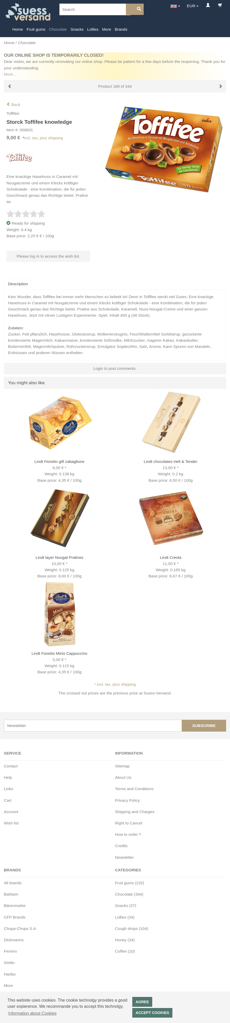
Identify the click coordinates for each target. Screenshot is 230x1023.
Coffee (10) (125, 951)
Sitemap (122, 766)
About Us (123, 777)
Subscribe (204, 725)
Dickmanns (14, 940)
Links (8, 789)
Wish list (11, 823)
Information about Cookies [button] (32, 1013)
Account (11, 811)
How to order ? (128, 834)
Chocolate (58, 29)
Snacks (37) (125, 905)
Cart (7, 800)
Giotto (9, 962)
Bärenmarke (15, 905)
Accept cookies (152, 1013)
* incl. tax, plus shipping (115, 684)
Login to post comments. (115, 368)
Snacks (77, 29)
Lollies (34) (124, 917)
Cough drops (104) (131, 928)
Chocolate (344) (129, 894)
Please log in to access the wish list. (48, 256)
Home (17, 29)
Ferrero (10, 951)
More (106, 29)
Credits (121, 846)
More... (10, 74)
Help (8, 777)
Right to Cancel (128, 823)
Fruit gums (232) (129, 883)
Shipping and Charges (134, 811)
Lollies (92, 29)
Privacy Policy (127, 800)
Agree (142, 1002)
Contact (11, 766)
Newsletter (124, 857)
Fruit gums (36, 29)
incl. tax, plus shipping (43, 138)
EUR (191, 6)
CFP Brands (15, 917)
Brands (121, 29)
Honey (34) (125, 940)
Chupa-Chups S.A (20, 928)
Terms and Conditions (134, 789)
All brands (12, 883)
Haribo (10, 974)
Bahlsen (11, 894)
